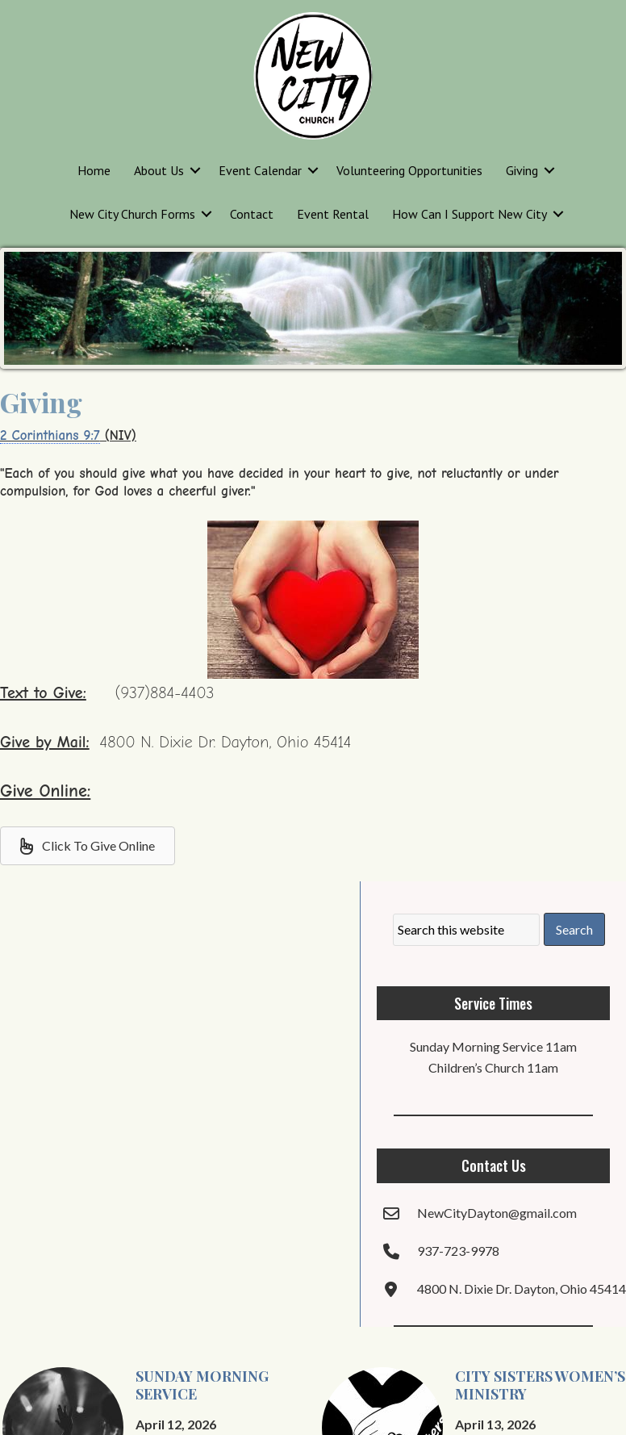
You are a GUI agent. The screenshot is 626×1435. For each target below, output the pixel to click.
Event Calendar (260, 170)
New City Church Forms (132, 214)
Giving (522, 170)
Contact (251, 214)
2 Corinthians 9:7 (50, 435)
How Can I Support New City (469, 214)
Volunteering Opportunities (409, 170)
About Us (159, 170)
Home (94, 170)
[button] (195, 170)
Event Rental (333, 214)
